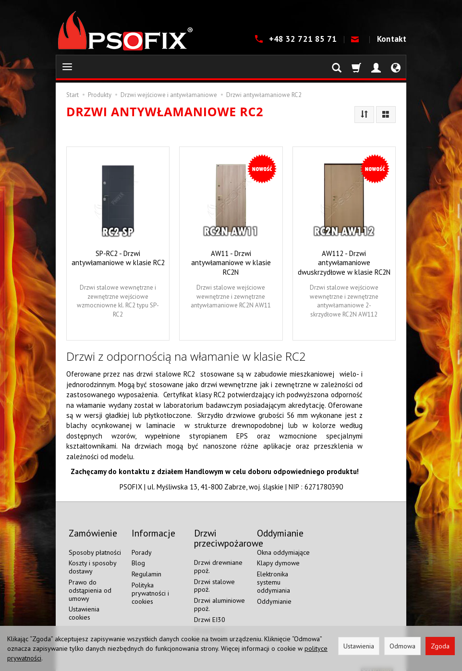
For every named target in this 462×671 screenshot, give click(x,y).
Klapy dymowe (278, 553)
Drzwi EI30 (209, 610)
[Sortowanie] (364, 114)
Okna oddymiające (283, 542)
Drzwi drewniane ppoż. (218, 557)
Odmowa (402, 646)
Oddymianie (274, 591)
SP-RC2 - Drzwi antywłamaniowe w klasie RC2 (118, 258)
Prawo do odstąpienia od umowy (90, 580)
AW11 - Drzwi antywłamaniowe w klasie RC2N (231, 262)
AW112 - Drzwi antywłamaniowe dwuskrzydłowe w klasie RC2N (344, 262)
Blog (138, 553)
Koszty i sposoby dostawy (92, 557)
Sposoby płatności (95, 542)
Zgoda (440, 646)
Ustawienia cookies (84, 603)
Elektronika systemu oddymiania (273, 572)
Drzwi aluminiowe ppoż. (219, 594)
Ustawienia (358, 646)
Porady (142, 542)
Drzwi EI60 (209, 620)
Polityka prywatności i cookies (150, 583)
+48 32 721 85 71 (304, 39)
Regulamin (146, 564)
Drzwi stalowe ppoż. (214, 575)
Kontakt (391, 39)
